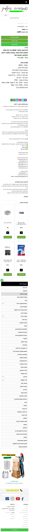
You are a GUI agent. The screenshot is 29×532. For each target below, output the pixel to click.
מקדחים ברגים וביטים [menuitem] (21, 434)
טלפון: (13, 513)
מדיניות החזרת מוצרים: (21, 182)
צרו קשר (12, 504)
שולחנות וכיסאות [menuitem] (23, 447)
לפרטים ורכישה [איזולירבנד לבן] (8, 237)
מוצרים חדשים (21, 23)
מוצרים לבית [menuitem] (24, 316)
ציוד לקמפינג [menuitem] (24, 380)
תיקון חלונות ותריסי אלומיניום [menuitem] (20, 444)
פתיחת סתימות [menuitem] (23, 358)
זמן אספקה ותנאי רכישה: (21, 104)
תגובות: (26, 196)
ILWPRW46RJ (20, 26)
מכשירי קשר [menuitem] (24, 383)
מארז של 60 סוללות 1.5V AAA (21, 223)
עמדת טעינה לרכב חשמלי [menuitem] (20, 310)
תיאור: (26, 47)
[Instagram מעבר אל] (12, 500)
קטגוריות (23, 284)
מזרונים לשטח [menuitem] (23, 386)
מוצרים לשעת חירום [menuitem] (22, 297)
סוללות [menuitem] (25, 338)
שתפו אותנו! (12, 519)
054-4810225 (12, 491)
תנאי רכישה (12, 515)
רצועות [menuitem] (25, 425)
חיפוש (5, 15)
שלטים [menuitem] (25, 437)
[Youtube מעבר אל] (18, 500)
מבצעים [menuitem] (25, 290)
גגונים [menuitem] (25, 326)
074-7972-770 (8, 513)
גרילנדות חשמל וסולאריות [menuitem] (20, 399)
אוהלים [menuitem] (25, 377)
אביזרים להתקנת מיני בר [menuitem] (21, 431)
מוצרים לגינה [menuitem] (24, 367)
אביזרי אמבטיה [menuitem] (23, 364)
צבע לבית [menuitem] (24, 319)
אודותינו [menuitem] (26, 509)
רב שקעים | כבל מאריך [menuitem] (21, 348)
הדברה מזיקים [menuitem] (23, 370)
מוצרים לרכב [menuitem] (24, 313)
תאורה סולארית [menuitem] (23, 396)
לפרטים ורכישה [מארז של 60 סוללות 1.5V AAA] (21, 237)
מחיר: (25, 29)
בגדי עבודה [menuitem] (24, 415)
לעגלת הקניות (13, 18)
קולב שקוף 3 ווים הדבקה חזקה (7, 261)
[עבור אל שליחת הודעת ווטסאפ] (1, 280)
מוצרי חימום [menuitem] (24, 342)
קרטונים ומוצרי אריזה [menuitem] (22, 303)
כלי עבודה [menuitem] (24, 409)
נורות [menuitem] (25, 402)
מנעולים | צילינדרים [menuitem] (22, 354)
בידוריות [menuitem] (25, 390)
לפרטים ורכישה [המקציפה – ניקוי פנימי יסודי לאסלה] (21, 274)
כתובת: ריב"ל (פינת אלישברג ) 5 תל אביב (7, 509)
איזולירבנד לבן (7, 222)
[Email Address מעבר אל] (7, 500)
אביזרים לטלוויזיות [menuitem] (22, 332)
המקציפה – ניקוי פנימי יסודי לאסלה (21, 261)
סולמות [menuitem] (25, 418)
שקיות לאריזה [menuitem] (23, 306)
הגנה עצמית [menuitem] (24, 373)
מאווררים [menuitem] (25, 345)
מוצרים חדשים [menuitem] (23, 294)
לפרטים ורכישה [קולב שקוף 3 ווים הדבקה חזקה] (8, 274)
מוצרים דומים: (24, 202)
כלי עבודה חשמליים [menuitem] (22, 412)
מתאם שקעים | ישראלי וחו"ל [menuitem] (20, 351)
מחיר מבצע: (24, 32)
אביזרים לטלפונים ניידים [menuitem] (21, 335)
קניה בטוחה (14, 482)
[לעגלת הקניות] (14, 18)
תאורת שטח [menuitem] (24, 393)
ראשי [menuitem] (27, 507)
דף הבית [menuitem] (25, 287)
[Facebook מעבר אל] (23, 500)
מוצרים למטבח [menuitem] (23, 322)
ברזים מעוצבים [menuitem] (23, 361)
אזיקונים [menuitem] (25, 428)
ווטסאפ (14, 44)
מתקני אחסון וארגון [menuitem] (22, 441)
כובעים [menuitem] (25, 405)
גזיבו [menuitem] (26, 300)
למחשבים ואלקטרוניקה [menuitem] (21, 329)
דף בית (26, 23)
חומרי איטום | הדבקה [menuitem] (21, 421)
